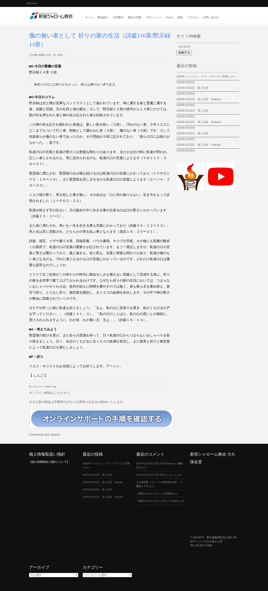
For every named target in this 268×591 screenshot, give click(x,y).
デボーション (154, 17)
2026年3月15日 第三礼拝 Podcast (199, 144)
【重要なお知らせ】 (147, 493)
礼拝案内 (118, 17)
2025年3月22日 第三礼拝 (193, 87)
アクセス (193, 17)
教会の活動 (134, 17)
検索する (184, 52)
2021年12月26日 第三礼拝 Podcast (155, 463)
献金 (180, 17)
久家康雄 (167, 493)
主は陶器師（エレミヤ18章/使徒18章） (157, 482)
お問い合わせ (211, 17)
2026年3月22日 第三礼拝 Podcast (199, 99)
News (169, 17)
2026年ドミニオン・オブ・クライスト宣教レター (206, 76)
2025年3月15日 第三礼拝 (194, 133)
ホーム (89, 17)
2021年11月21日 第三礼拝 (150, 474)
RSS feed (32, 3)
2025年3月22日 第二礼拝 (194, 110)
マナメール (50, 387)
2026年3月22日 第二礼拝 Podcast (199, 122)
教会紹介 (102, 17)
